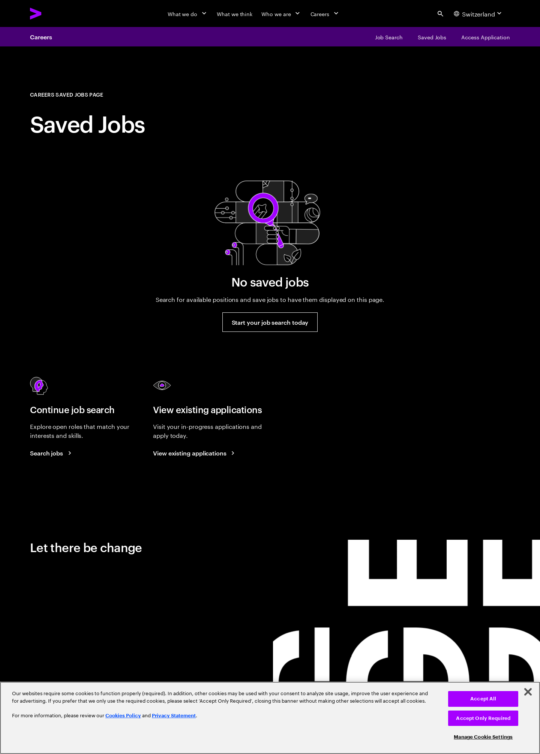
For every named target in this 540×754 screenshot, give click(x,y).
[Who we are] (281, 13)
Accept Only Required (483, 718)
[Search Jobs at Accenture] (52, 453)
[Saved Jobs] (432, 36)
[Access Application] (486, 36)
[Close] (528, 692)
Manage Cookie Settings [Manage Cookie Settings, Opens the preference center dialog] (483, 737)
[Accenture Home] (53, 13)
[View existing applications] (195, 453)
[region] (270, 718)
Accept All (483, 698)
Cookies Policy (123, 715)
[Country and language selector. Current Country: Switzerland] (478, 13)
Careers (41, 37)
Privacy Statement (174, 715)
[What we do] (188, 13)
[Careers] (325, 13)
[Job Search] (389, 36)
